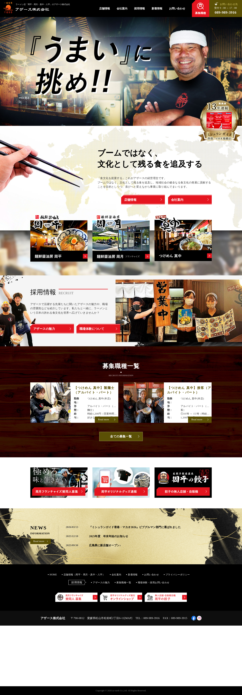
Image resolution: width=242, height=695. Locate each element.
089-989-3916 (225, 12)
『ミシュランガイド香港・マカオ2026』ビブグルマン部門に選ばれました (135, 527)
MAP (128, 618)
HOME (53, 574)
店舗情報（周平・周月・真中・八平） (84, 574)
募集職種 (200, 13)
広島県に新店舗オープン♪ (105, 545)
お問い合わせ (177, 8)
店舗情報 (104, 8)
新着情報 (157, 8)
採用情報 (139, 8)
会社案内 (122, 8)
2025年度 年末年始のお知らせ (108, 536)
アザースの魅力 (101, 582)
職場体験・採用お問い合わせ (153, 582)
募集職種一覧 (123, 582)
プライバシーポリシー (178, 574)
